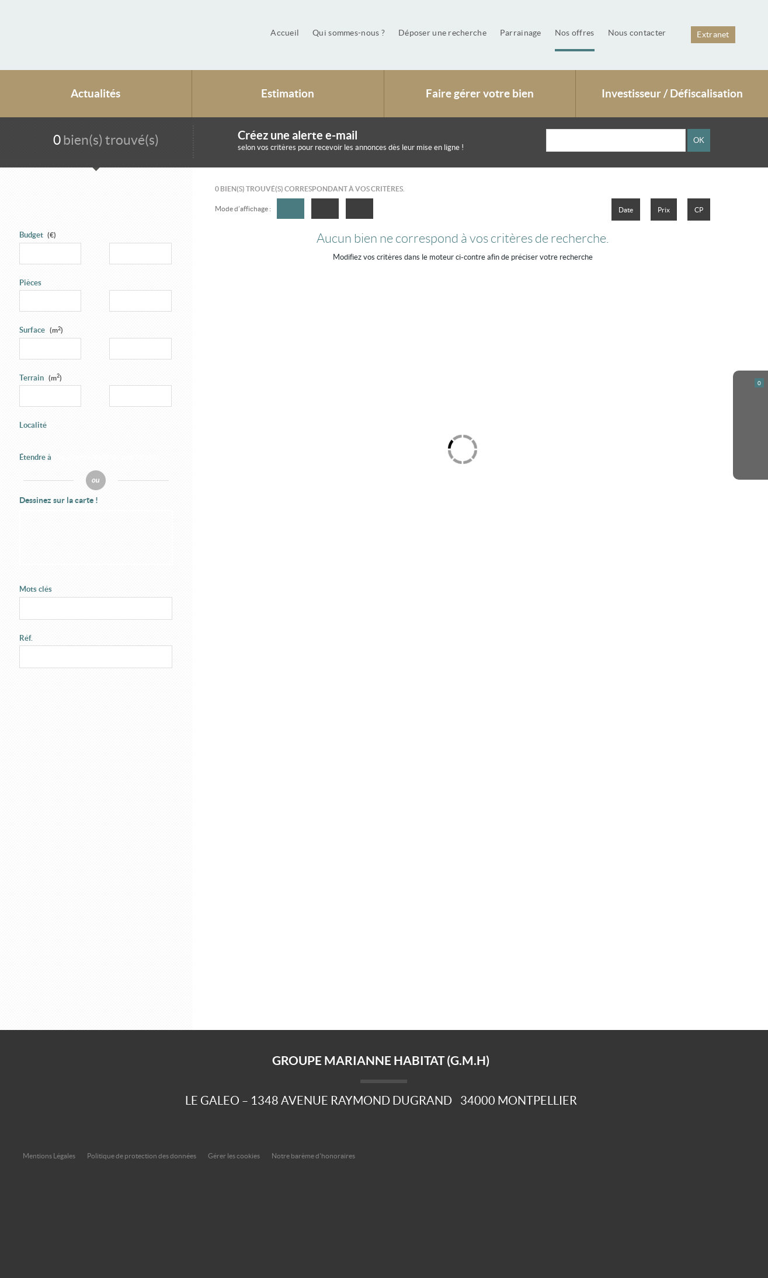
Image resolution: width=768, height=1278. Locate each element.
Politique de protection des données (141, 1156)
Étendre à (35, 457)
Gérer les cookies (234, 1156)
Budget (31, 235)
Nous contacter (637, 32)
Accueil (284, 32)
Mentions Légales (49, 1156)
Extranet (713, 34)
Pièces (30, 282)
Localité (33, 425)
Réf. (26, 638)
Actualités (95, 94)
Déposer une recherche (442, 32)
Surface (41, 330)
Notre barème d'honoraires (314, 1156)
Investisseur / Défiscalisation (672, 94)
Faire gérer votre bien (480, 94)
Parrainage (520, 32)
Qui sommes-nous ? (348, 32)
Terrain (40, 377)
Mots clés (35, 589)
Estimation (287, 94)
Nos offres (575, 32)
